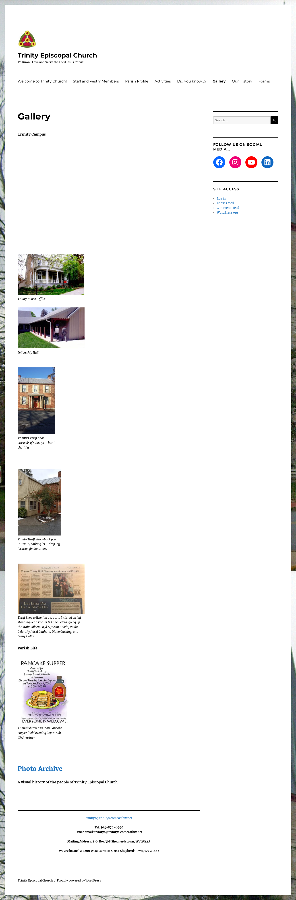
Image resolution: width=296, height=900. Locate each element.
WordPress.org (227, 212)
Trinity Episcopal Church (57, 55)
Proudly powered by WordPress (79, 880)
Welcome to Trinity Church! (42, 81)
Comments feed (228, 208)
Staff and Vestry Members (96, 81)
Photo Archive (40, 769)
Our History (242, 81)
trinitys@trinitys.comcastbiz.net (109, 818)
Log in (221, 198)
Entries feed (225, 203)
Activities (163, 81)
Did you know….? (191, 81)
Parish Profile (136, 81)
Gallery (219, 81)
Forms (264, 81)
